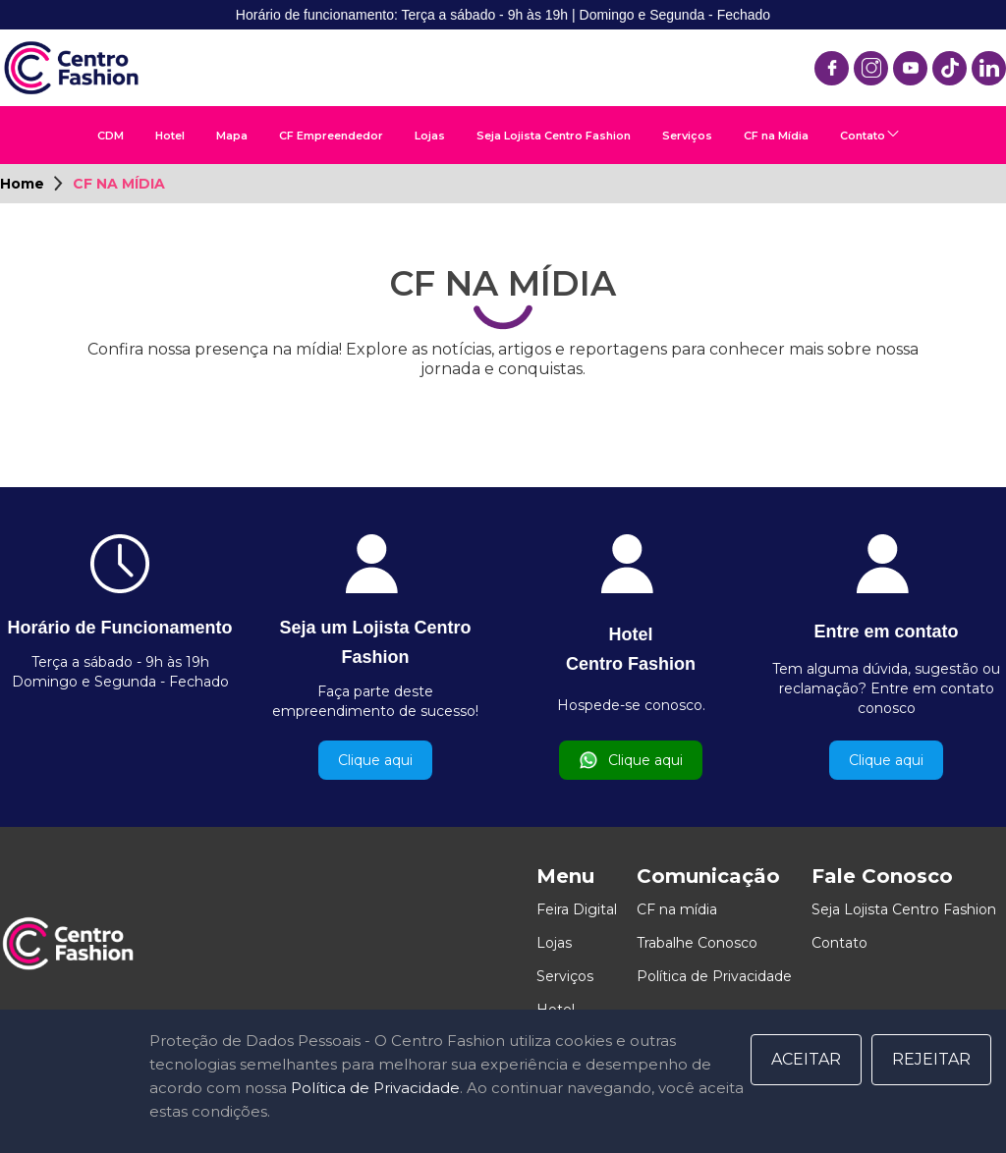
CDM (110, 135)
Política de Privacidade (714, 976)
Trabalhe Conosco (697, 943)
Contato (862, 135)
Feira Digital (576, 909)
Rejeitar (931, 1059)
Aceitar (806, 1059)
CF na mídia (677, 909)
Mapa (232, 135)
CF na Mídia (776, 135)
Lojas (430, 135)
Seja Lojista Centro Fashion (553, 135)
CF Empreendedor (331, 135)
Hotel (170, 135)
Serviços (687, 135)
